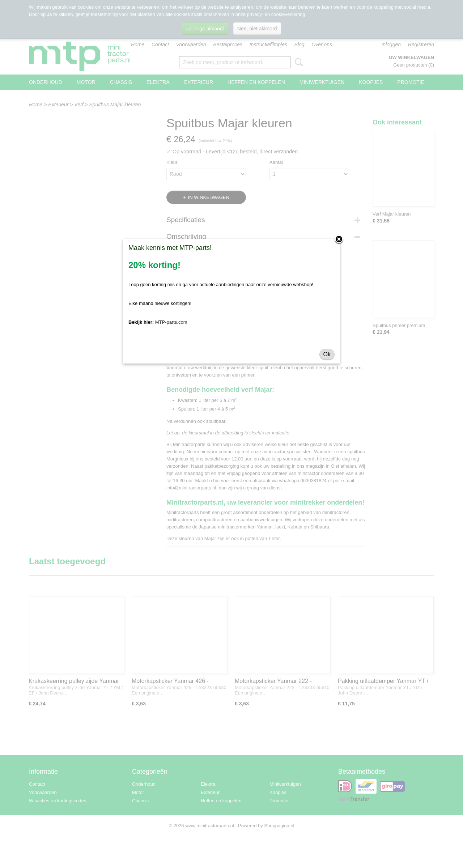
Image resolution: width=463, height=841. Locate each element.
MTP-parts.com (171, 322)
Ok (327, 354)
